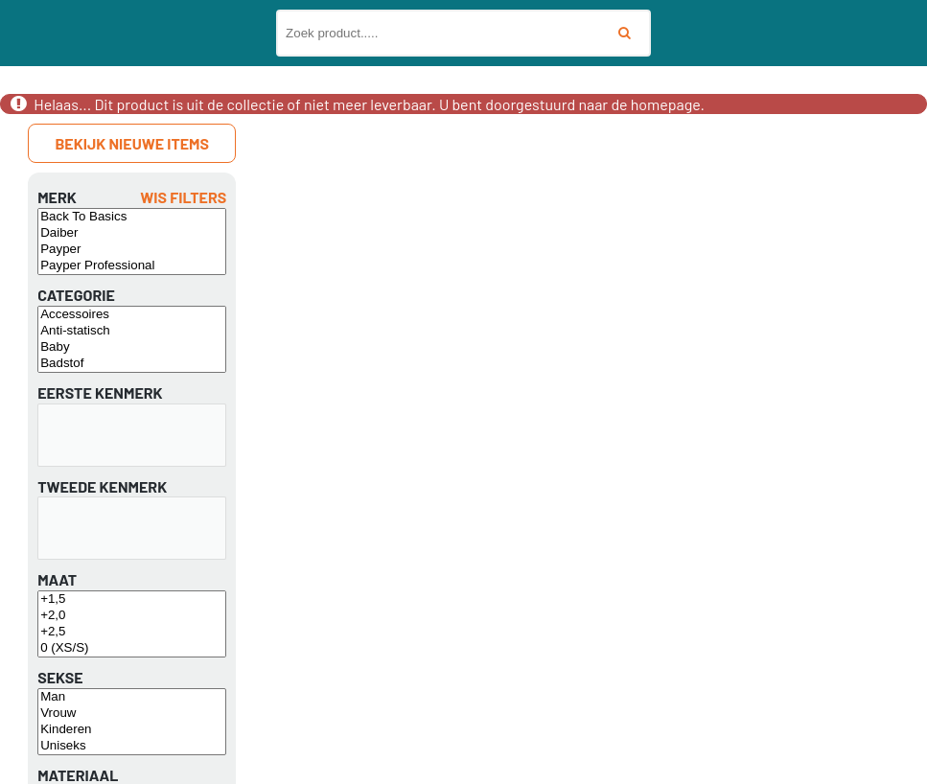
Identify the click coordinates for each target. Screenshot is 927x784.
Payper (131, 250)
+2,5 (131, 632)
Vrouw (131, 713)
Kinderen (131, 730)
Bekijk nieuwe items (132, 143)
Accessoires (131, 315)
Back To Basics (131, 217)
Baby (131, 347)
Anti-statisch (131, 331)
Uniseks (131, 746)
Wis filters (183, 197)
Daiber (131, 233)
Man (131, 697)
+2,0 (131, 616)
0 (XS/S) (131, 648)
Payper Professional (131, 266)
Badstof (131, 364)
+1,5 (131, 599)
